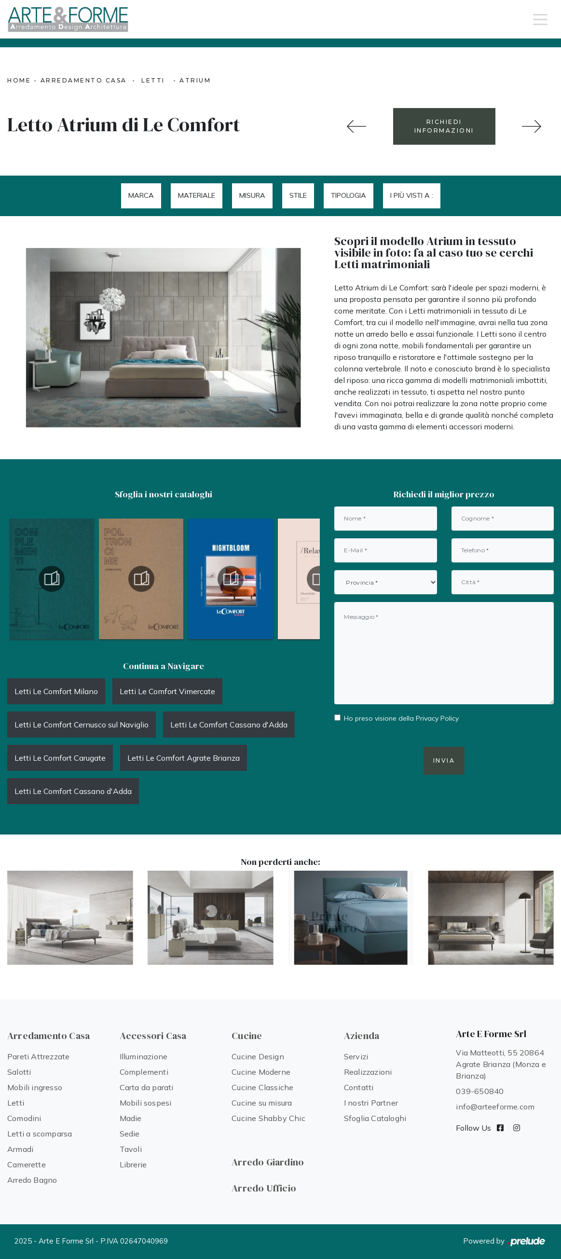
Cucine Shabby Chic (268, 1118)
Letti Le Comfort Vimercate (167, 691)
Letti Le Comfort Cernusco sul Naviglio (81, 724)
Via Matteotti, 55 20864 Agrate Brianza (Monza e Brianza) (501, 1064)
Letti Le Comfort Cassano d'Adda (228, 724)
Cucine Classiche (262, 1087)
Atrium (195, 80)
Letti (153, 80)
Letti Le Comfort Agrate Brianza (183, 758)
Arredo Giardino (268, 1162)
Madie (131, 1118)
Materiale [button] (196, 195)
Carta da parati (147, 1087)
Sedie (130, 1133)
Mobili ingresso (34, 1087)
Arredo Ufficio (264, 1188)
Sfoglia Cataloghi (375, 1118)
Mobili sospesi (146, 1103)
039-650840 (480, 1091)
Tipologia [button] (348, 195)
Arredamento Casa (84, 80)
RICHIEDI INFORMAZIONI (444, 126)
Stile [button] (298, 195)
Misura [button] (252, 195)
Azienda (361, 1035)
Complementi (144, 1072)
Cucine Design (258, 1056)
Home (19, 80)
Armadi (20, 1149)
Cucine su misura (262, 1103)
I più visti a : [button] (411, 195)
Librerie (133, 1164)
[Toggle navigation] (540, 19)
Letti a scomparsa (39, 1133)
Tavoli (131, 1149)
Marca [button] (141, 195)
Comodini (24, 1118)
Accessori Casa (153, 1035)
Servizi (356, 1056)
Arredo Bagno (32, 1180)
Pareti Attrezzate (38, 1056)
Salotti (19, 1072)
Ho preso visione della (401, 718)
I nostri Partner (371, 1103)
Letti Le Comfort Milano (56, 691)
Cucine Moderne (261, 1072)
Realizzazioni (368, 1072)
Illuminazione (144, 1056)
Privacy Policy (437, 718)
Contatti (359, 1087)
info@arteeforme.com (495, 1106)
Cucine (247, 1035)
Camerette (26, 1164)
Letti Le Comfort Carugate (60, 758)
